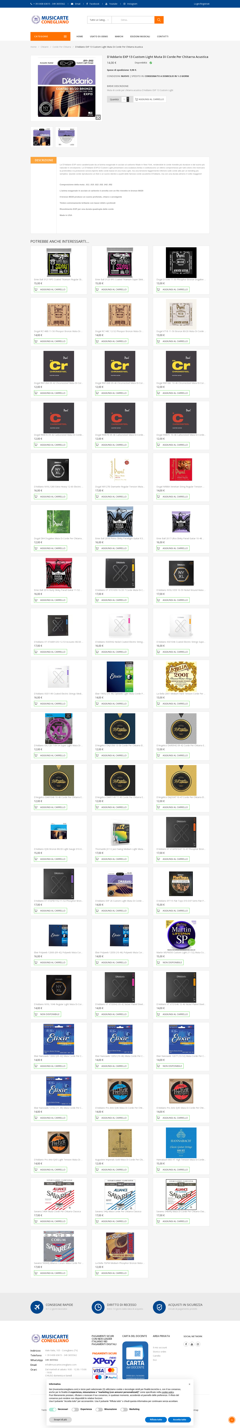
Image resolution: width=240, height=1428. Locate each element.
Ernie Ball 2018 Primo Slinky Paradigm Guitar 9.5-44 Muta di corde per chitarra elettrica (138, 538)
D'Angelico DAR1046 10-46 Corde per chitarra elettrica (61, 797)
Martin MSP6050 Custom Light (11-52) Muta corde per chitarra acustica (192, 952)
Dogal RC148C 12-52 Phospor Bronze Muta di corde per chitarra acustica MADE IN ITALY (140, 331)
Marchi (117, 36)
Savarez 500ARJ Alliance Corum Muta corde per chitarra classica (66, 1263)
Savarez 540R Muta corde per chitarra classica (57, 1211)
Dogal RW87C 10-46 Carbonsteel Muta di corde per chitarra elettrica (190, 434)
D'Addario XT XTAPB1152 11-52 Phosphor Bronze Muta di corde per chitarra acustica (77, 900)
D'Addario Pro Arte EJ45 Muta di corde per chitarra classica (186, 1107)
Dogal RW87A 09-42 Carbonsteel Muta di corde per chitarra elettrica (68, 434)
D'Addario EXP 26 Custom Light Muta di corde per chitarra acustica (129, 900)
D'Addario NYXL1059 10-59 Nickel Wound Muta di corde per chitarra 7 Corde (195, 590)
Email (77, 3)
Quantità (114, 99)
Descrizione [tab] (44, 160)
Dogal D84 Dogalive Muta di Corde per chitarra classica (62, 538)
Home (78, 36)
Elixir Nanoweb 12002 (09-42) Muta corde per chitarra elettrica (65, 1056)
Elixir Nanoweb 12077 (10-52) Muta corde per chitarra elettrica (187, 1056)
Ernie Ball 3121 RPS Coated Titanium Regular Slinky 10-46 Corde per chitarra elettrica (76, 279)
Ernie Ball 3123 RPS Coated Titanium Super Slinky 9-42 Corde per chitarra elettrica (136, 279)
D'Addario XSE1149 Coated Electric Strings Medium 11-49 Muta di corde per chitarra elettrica (80, 693)
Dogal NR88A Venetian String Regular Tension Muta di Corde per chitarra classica (197, 486)
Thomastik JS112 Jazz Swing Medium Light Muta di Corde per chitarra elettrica (134, 849)
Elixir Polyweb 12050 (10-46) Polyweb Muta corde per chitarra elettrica (130, 952)
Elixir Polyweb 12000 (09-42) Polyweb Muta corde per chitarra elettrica (69, 952)
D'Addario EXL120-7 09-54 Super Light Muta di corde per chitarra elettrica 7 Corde (75, 745)
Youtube (113, 3)
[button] (189, 1384)
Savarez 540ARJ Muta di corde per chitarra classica (182, 1211)
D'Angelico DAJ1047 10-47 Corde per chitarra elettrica (183, 797)
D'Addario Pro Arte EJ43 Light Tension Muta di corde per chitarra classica (71, 1159)
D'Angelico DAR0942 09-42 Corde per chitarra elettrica (183, 745)
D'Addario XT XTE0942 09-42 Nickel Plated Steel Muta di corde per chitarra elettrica (137, 1004)
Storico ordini (159, 1351)
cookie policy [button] (168, 1392)
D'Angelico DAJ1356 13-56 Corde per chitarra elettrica (122, 745)
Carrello (157, 1355)
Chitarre (45, 46)
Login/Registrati (202, 3)
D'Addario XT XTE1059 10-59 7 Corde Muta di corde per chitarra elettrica (131, 590)
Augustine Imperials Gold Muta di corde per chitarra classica (125, 1159)
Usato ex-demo (97, 36)
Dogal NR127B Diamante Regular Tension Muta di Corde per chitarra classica (134, 486)
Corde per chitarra (62, 46)
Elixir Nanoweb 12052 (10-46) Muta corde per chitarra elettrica (126, 1056)
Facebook (94, 3)
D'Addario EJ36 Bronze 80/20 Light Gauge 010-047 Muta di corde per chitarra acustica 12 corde (82, 849)
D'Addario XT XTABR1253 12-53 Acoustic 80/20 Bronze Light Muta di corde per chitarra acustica (82, 641)
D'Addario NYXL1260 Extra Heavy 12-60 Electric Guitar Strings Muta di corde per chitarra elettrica (82, 486)
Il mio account (160, 1347)
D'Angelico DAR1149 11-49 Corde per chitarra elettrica (122, 797)
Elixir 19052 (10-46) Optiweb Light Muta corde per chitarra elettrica (128, 693)
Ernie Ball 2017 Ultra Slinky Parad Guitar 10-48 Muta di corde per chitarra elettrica (197, 538)
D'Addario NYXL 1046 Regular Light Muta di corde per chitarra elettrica (69, 1004)
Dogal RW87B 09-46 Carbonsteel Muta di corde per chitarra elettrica (129, 434)
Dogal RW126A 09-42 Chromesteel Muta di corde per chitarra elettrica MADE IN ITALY (77, 383)
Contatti (161, 36)
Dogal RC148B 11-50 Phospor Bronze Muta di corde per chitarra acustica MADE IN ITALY (79, 331)
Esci (155, 1359)
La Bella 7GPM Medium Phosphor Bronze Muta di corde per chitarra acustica (134, 1263)
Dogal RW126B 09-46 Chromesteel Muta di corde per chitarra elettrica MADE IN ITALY (138, 383)
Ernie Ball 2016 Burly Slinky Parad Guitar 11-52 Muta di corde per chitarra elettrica (75, 590)
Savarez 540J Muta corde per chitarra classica (118, 1211)
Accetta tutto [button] (179, 1419)
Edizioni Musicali (138, 36)
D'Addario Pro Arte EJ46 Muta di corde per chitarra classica (125, 1107)
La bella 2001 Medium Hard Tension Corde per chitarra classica (188, 693)
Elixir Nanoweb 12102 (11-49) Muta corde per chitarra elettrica (65, 1107)
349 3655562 (51, 1359)
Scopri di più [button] (60, 1419)
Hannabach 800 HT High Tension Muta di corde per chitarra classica (190, 1159)
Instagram (132, 3)
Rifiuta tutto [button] (156, 1419)
